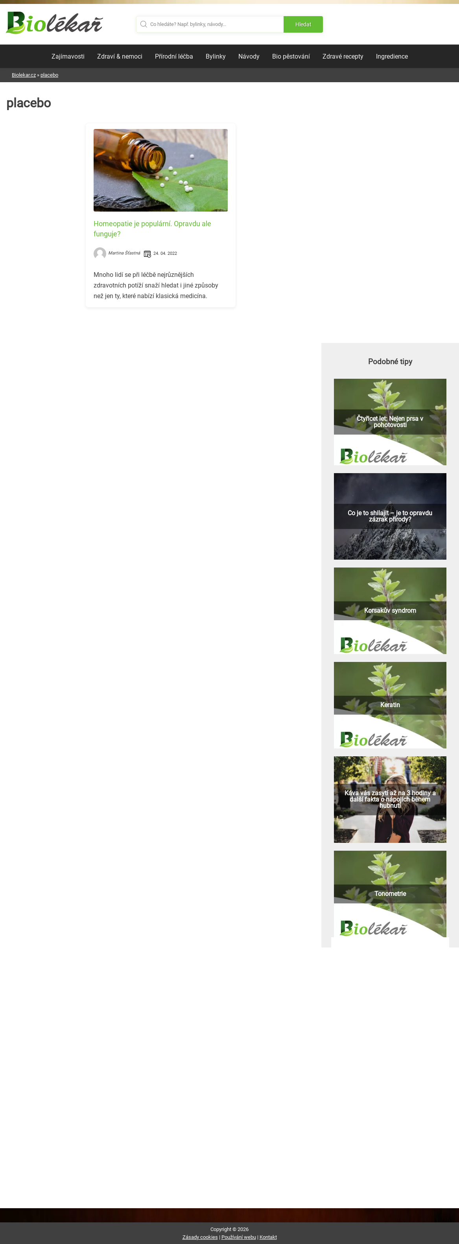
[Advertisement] (160, 369)
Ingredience (392, 56)
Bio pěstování (291, 56)
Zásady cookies (200, 1237)
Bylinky (216, 56)
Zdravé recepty (343, 56)
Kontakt (268, 1237)
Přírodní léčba (174, 56)
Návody (249, 56)
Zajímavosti (68, 56)
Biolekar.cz (24, 75)
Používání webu (238, 1237)
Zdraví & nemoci (119, 56)
